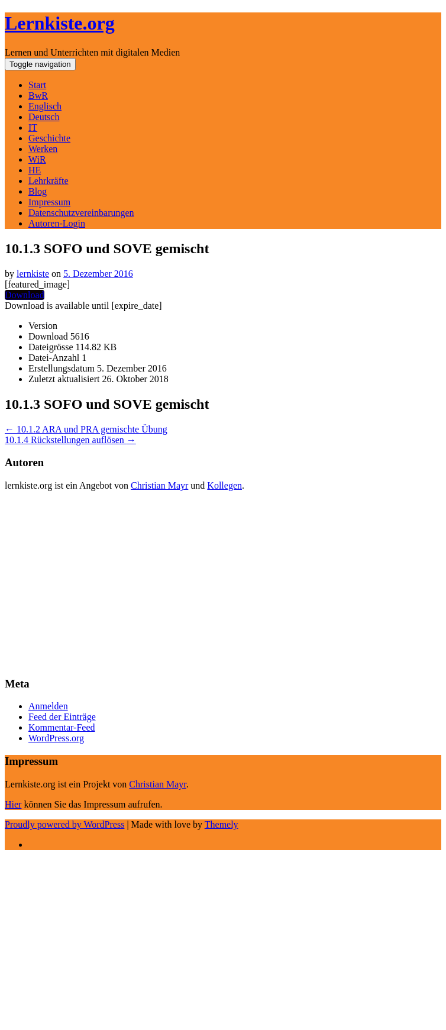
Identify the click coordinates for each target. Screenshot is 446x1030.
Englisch (45, 106)
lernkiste (33, 274)
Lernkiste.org (60, 23)
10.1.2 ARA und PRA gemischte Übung (86, 429)
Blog (37, 191)
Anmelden (48, 706)
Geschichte (49, 138)
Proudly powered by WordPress (64, 824)
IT (32, 127)
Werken (42, 149)
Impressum (49, 202)
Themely (221, 824)
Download (24, 295)
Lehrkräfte (48, 181)
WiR (37, 159)
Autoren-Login (56, 223)
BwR (38, 96)
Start (37, 85)
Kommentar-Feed (61, 727)
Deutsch (43, 117)
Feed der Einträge (62, 717)
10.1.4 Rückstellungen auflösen (70, 440)
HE (34, 170)
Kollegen (224, 485)
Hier (13, 804)
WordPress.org (56, 738)
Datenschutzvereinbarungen (81, 213)
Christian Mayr (159, 485)
